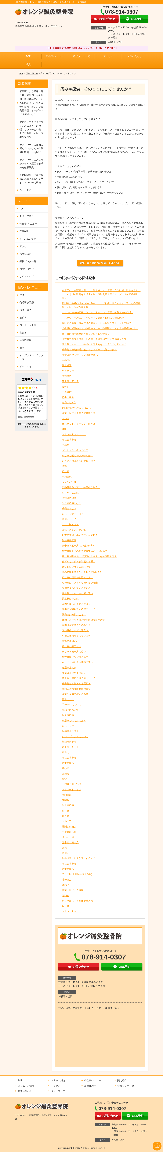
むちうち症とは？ (71, 492)
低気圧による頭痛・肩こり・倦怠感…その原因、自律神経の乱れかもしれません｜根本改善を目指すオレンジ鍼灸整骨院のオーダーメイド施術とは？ (101, 294)
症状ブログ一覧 (81, 56)
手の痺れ (67, 360)
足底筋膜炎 (25, 340)
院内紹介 (24, 231)
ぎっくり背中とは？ (72, 514)
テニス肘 (67, 392)
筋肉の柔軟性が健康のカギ (76, 688)
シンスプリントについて (75, 736)
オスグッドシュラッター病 (31, 357)
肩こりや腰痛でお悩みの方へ (77, 577)
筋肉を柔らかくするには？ (76, 604)
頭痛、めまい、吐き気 (74, 530)
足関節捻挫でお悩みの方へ (76, 408)
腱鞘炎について (70, 710)
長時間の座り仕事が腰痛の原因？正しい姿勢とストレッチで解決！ (97, 323)
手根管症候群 (69, 832)
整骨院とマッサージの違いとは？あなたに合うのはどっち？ (94, 344)
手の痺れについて (71, 704)
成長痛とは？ (69, 508)
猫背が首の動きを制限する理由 (78, 561)
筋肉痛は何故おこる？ (74, 614)
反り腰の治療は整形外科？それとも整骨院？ (86, 333)
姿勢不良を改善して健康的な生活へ (81, 487)
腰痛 (64, 466)
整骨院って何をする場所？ (76, 683)
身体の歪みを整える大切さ (76, 588)
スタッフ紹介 (26, 216)
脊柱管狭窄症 (69, 439)
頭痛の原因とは (70, 641)
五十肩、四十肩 (70, 842)
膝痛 (21, 347)
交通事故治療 (69, 498)
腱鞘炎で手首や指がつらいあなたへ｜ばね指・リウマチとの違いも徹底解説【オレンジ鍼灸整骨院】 (31, 129)
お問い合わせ (134, 56)
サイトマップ (26, 276)
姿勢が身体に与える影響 (75, 694)
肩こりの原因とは (71, 646)
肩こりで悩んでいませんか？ (77, 455)
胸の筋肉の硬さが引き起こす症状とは (82, 572)
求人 (28, 64)
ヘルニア (67, 821)
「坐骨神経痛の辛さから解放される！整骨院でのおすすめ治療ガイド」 (100, 328)
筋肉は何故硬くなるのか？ (76, 625)
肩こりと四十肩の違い (74, 651)
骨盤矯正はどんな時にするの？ (78, 858)
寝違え (65, 386)
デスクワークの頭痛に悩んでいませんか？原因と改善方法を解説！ (97, 312)
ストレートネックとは (74, 434)
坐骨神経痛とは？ (71, 503)
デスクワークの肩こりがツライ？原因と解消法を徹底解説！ (94, 318)
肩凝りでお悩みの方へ (74, 720)
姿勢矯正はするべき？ (74, 673)
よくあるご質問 (27, 238)
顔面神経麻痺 (69, 741)
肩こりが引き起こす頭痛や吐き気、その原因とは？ (89, 556)
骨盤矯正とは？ (70, 731)
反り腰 (65, 471)
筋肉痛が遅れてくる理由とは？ (78, 609)
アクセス (108, 56)
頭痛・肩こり (32, 73)
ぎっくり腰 (68, 726)
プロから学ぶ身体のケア (75, 450)
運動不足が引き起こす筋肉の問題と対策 (83, 620)
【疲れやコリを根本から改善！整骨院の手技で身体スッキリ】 (95, 339)
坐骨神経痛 (68, 715)
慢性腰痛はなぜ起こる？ (75, 657)
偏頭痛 (65, 768)
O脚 (64, 429)
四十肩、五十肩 (70, 381)
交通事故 (67, 376)
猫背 (64, 779)
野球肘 (65, 445)
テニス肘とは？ (70, 524)
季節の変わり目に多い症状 (76, 635)
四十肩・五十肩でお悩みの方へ (78, 545)
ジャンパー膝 (69, 482)
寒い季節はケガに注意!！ (75, 630)
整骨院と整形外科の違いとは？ (78, 678)
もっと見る (25, 190)
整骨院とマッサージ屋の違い (77, 593)
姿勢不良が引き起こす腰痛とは (78, 413)
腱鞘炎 (65, 895)
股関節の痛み (69, 826)
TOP (28, 56)
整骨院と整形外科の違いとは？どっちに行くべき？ (89, 349)
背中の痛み (68, 397)
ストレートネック (71, 789)
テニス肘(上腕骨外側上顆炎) (77, 874)
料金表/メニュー (55, 56)
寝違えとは (68, 699)
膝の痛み (67, 879)
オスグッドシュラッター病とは (78, 424)
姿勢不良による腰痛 (72, 890)
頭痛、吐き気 (69, 402)
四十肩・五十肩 (70, 747)
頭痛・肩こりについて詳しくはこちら (100, 263)
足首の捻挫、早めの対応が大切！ (80, 535)
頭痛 (64, 847)
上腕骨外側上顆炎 (71, 784)
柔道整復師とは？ (71, 598)
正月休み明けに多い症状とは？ (78, 461)
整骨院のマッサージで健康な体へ (80, 355)
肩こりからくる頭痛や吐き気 (77, 900)
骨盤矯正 (67, 365)
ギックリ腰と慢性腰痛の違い (77, 662)
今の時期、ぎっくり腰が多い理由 (80, 582)
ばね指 (65, 418)
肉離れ (65, 800)
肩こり (65, 816)
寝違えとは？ (69, 519)
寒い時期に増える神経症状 (76, 567)
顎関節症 (67, 794)
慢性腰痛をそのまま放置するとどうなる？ (84, 551)
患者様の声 (25, 254)
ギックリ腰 (68, 371)
